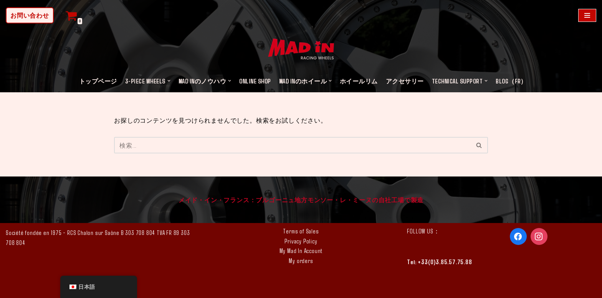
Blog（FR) (509, 81)
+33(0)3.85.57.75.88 (445, 261)
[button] (168, 80)
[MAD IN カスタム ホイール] (301, 50)
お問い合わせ (29, 15)
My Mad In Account (301, 250)
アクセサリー (405, 81)
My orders (301, 260)
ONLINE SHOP (255, 81)
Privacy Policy (300, 241)
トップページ (98, 81)
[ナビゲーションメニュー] (587, 15)
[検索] (292, 145)
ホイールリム (359, 81)
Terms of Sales (301, 231)
